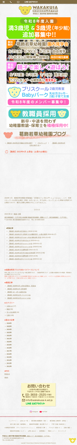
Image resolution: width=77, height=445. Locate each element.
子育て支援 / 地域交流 (57, 424)
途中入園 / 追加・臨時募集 (18, 424)
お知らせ (10, 306)
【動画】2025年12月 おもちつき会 (20, 247)
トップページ (13, 421)
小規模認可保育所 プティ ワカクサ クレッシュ (18, 427)
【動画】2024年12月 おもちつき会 (20, 243)
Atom (6, 377)
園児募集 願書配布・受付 (38, 421)
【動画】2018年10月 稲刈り (18, 231)
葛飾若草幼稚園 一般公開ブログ (38, 424)
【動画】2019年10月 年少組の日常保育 (21, 253)
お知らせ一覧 (24, 421)
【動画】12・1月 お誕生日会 (17, 292)
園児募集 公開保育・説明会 (58, 421)
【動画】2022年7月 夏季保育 (18, 250)
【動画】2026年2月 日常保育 (17, 289)
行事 (19, 214)
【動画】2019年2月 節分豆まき (19, 240)
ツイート (37, 209)
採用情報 (42, 431)
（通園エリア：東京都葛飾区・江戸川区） (38, 436)
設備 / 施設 (67, 427)
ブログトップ (42, 143)
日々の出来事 (11, 312)
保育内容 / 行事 (40, 427)
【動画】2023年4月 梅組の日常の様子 (19, 143)
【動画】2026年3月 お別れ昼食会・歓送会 (21, 286)
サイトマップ (62, 431)
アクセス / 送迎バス (54, 427)
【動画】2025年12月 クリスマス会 (19, 295)
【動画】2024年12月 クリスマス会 (20, 259)
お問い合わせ (32, 431)
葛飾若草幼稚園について (17, 431)
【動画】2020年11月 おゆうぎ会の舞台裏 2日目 (24, 237)
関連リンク (51, 431)
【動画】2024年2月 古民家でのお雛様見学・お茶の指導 (27, 234)
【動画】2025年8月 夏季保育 (18, 256)
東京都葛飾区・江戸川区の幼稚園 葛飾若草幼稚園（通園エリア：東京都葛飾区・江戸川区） (36, 217)
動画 (15, 214)
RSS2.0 (7, 374)
